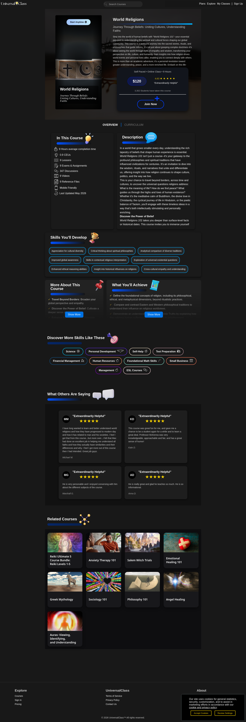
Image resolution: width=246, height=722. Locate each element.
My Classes (223, 3)
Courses (19, 696)
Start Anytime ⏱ (78, 22)
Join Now (150, 104)
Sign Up (238, 3)
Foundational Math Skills (144, 360)
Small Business (181, 360)
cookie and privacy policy (203, 707)
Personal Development (106, 351)
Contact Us (111, 704)
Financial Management (68, 360)
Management (108, 370)
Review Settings (225, 713)
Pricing (18, 704)
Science (73, 351)
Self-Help (140, 351)
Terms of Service (114, 696)
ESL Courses (137, 370)
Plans (202, 3)
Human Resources (105, 360)
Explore (211, 3)
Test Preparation (168, 351)
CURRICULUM (133, 124)
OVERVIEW (110, 124)
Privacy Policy (112, 700)
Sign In (18, 700)
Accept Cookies (201, 713)
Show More (74, 314)
